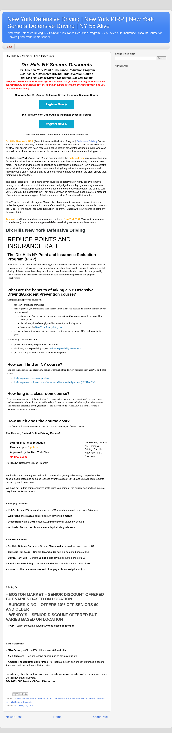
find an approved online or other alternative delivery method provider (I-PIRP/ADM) (54, 382)
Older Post (100, 717)
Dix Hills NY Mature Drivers (39, 698)
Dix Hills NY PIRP (62, 698)
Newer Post (14, 717)
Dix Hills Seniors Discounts (19, 702)
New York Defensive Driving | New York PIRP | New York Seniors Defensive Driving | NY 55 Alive (80, 22)
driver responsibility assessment (65, 348)
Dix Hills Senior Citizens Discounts (89, 698)
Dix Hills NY (19, 698)
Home (9, 46)
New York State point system (49, 327)
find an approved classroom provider (31, 378)
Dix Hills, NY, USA (24, 705)
